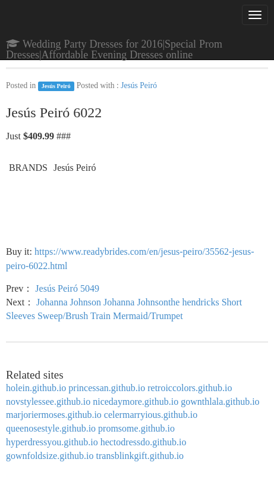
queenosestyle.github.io (51, 428)
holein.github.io (36, 388)
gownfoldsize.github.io (50, 456)
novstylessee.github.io (48, 401)
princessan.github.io (106, 388)
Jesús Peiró (56, 86)
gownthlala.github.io (220, 401)
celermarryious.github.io (150, 415)
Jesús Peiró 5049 (67, 288)
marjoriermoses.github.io (54, 415)
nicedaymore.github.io (135, 401)
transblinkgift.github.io (140, 456)
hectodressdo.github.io (143, 442)
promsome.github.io (136, 428)
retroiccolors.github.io (189, 388)
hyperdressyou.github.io (52, 442)
